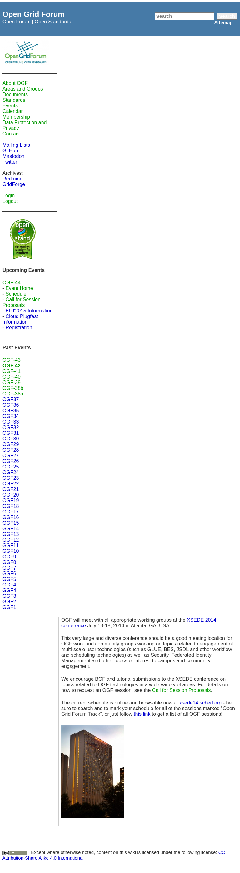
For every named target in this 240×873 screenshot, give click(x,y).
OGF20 (10, 495)
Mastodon (13, 156)
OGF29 (10, 444)
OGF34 (10, 416)
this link (142, 714)
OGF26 (10, 461)
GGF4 (9, 584)
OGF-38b (12, 388)
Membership (16, 117)
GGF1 (9, 607)
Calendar (12, 111)
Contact (11, 133)
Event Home (19, 288)
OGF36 (10, 405)
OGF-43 (11, 360)
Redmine (12, 178)
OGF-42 (11, 365)
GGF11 (10, 545)
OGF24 (10, 472)
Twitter (9, 161)
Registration (19, 327)
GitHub (10, 150)
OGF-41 (11, 371)
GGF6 (9, 573)
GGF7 (9, 568)
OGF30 (10, 438)
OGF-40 (11, 377)
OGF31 (10, 433)
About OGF (15, 83)
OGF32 (10, 427)
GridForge (13, 184)
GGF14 (10, 528)
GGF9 (9, 556)
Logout (10, 201)
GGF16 (10, 517)
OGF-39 (11, 382)
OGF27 (10, 455)
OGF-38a (12, 393)
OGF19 (10, 500)
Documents (15, 94)
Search (227, 16)
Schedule (16, 294)
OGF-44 (11, 282)
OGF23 (10, 478)
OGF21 (10, 489)
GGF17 (10, 511)
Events (10, 105)
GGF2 (9, 601)
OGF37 (10, 399)
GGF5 (9, 579)
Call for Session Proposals (21, 302)
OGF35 (10, 410)
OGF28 (10, 450)
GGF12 (10, 539)
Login (8, 195)
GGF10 (10, 551)
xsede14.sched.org (200, 702)
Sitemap (223, 22)
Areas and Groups (22, 88)
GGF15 (10, 523)
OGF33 (10, 421)
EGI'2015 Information (29, 310)
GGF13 (10, 534)
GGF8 (9, 562)
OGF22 (10, 483)
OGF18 (10, 506)
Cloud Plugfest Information (20, 319)
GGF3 (9, 596)
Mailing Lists (16, 145)
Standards (13, 100)
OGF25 (10, 466)
